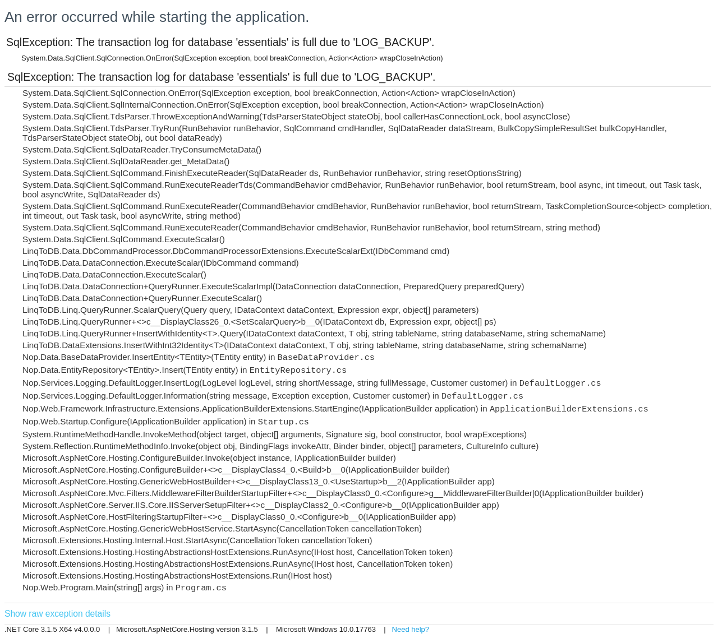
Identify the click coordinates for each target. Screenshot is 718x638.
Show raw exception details (57, 613)
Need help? (411, 629)
